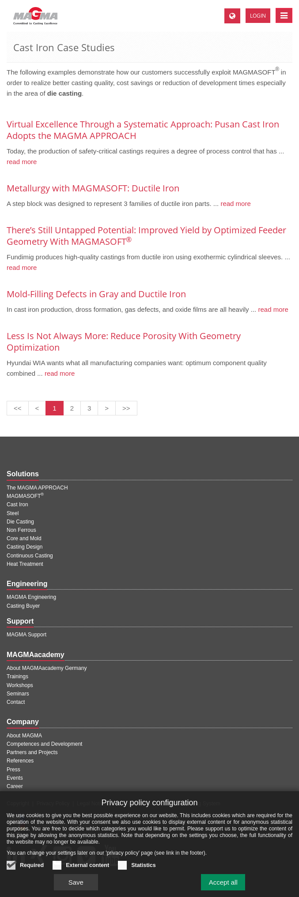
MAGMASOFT (25, 496)
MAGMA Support (26, 635)
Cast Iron (17, 504)
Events (15, 778)
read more (22, 161)
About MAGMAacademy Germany (47, 668)
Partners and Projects (32, 752)
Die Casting (20, 522)
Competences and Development (44, 744)
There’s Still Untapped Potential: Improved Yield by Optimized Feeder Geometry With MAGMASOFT (146, 235)
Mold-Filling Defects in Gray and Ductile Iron (96, 294)
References (20, 761)
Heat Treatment (25, 564)
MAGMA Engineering (31, 597)
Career (15, 786)
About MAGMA (24, 736)
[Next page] (107, 408)
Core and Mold (24, 538)
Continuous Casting (30, 556)
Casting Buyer (23, 606)
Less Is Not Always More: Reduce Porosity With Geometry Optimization (124, 341)
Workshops (20, 685)
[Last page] (126, 408)
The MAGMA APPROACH (37, 488)
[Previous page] (37, 408)
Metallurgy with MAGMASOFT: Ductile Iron (93, 188)
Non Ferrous (21, 530)
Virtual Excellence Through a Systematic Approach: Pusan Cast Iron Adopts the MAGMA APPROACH (143, 130)
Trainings (17, 676)
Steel (13, 513)
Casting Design (24, 547)
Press (13, 769)
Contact (16, 702)
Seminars (18, 694)
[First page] (18, 408)
